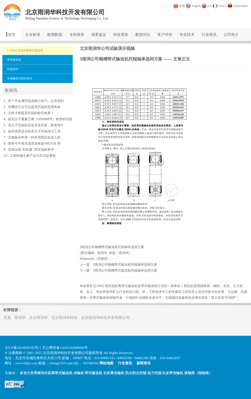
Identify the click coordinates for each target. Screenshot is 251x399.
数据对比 (142, 35)
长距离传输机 (113, 373)
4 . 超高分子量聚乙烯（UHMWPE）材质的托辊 (38, 119)
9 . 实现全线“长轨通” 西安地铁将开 (29, 149)
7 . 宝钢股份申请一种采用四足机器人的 (32, 137)
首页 (11, 35)
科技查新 (120, 35)
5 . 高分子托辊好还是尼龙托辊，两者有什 (34, 125)
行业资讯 (209, 35)
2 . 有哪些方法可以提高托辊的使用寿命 (32, 107)
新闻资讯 (144, 363)
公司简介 (231, 35)
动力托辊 (154, 373)
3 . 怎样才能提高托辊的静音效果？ (29, 113)
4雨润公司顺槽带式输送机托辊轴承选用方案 (125, 270)
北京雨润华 (38, 318)
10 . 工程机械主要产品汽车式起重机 (30, 155)
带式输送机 (109, 247)
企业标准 (32, 35)
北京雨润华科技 (64, 318)
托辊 (121, 247)
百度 (7, 318)
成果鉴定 (98, 35)
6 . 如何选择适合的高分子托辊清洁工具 (32, 131)
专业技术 (186, 35)
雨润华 (102, 253)
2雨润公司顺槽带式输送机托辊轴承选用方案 (125, 264)
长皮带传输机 (172, 373)
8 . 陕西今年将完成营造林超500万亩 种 (32, 143)
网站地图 (106, 363)
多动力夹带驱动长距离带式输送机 (46, 373)
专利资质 (76, 35)
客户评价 (164, 35)
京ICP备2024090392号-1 (23, 348)
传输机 (78, 373)
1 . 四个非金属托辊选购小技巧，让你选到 (34, 101)
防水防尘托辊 (135, 373)
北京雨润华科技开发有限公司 (105, 318)
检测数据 (54, 35)
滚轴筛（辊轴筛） (198, 373)
